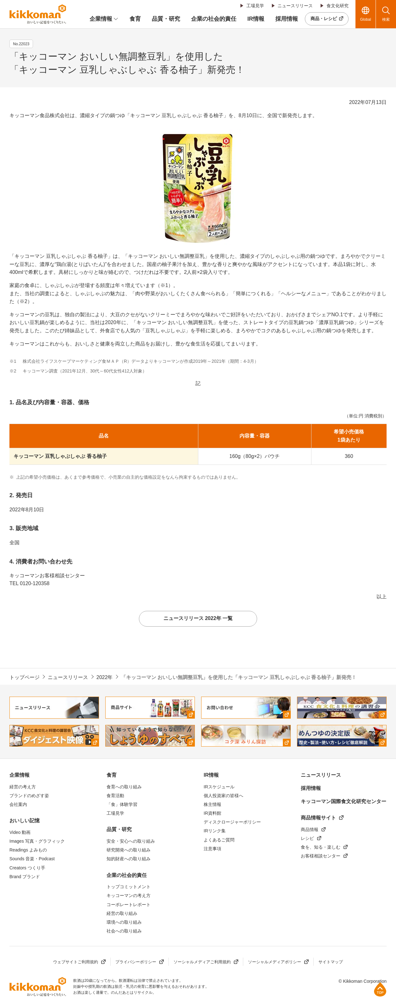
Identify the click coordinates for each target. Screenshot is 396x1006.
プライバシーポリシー (135, 962)
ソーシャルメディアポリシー (274, 962)
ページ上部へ (380, 989)
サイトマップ (330, 962)
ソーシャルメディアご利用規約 (202, 962)
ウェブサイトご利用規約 (75, 962)
